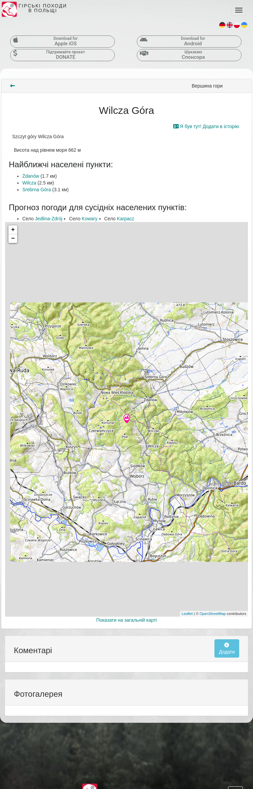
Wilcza (29, 183)
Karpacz (125, 218)
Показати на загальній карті (126, 620)
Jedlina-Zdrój (48, 218)
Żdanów (30, 176)
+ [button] (13, 230)
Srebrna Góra (36, 189)
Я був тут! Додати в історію (206, 126)
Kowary (90, 218)
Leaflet (187, 614)
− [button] (13, 239)
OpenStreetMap (213, 614)
